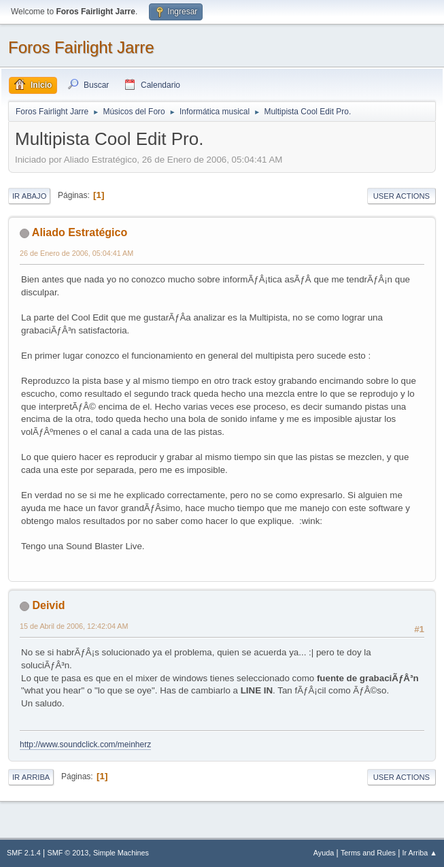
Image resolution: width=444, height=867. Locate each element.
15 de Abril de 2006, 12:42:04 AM (74, 626)
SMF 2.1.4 (24, 853)
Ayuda (323, 853)
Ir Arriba (31, 777)
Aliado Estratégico (79, 232)
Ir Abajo (29, 196)
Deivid (48, 605)
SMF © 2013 (68, 853)
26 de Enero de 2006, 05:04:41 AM (76, 253)
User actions (401, 196)
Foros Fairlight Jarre (81, 47)
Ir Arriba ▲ (420, 853)
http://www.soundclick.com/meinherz (85, 744)
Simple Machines (121, 853)
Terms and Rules (368, 853)
